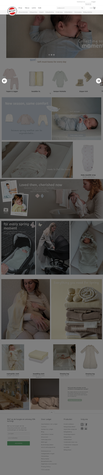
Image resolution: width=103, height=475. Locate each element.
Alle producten (23, 12)
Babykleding (50, 12)
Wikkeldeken (68, 12)
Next (98, 80)
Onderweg (59, 12)
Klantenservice (81, 1)
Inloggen (93, 1)
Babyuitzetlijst (87, 12)
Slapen (41, 12)
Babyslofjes (33, 12)
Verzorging (77, 12)
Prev (4, 80)
